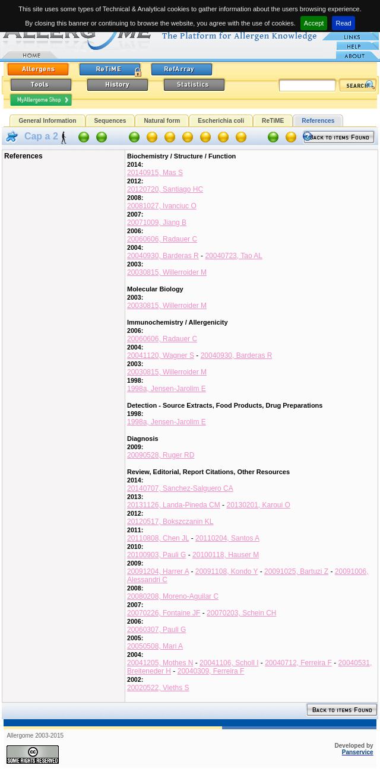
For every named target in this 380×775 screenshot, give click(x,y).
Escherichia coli (221, 120)
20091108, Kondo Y (226, 571)
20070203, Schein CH (241, 613)
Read (343, 23)
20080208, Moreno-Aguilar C (172, 596)
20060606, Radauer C (162, 239)
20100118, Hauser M (225, 555)
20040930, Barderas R (163, 256)
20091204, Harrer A (158, 571)
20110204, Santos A (227, 538)
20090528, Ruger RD (160, 455)
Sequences (110, 120)
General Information (47, 120)
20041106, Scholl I (229, 663)
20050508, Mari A (155, 646)
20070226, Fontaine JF (163, 613)
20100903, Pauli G (156, 555)
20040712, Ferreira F (298, 663)
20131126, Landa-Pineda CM (173, 505)
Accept (314, 23)
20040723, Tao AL (233, 256)
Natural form (162, 120)
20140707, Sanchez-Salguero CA (180, 488)
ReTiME (273, 120)
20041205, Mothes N (160, 663)
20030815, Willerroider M (167, 272)
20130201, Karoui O (258, 505)
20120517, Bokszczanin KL (170, 521)
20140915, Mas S (155, 173)
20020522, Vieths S (158, 688)
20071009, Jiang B (156, 222)
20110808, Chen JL (158, 538)
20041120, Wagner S (160, 355)
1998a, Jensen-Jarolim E (166, 389)
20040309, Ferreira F (211, 671)
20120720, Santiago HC (165, 189)
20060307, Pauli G (156, 629)
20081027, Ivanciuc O (162, 206)
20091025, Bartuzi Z (296, 571)
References (318, 120)
